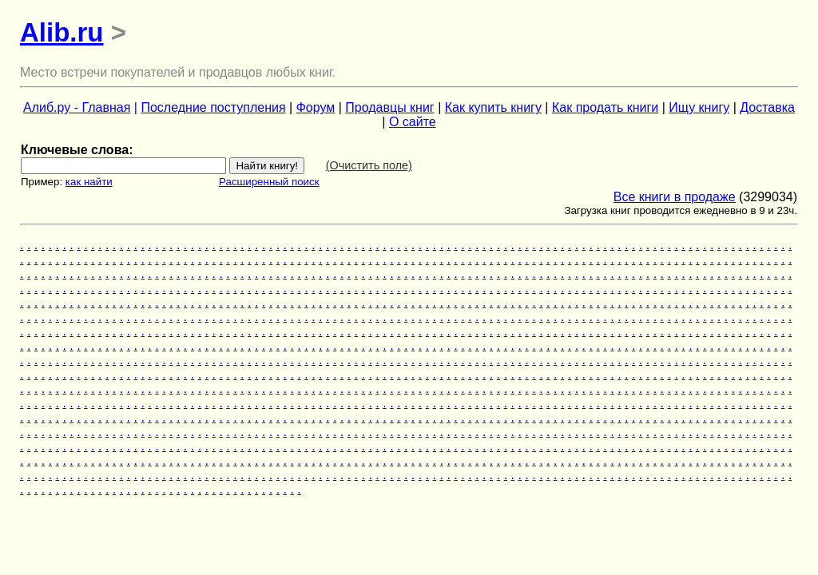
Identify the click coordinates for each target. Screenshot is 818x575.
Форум (316, 107)
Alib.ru (62, 32)
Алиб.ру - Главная (76, 107)
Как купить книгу (493, 107)
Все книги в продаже (675, 197)
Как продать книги (605, 107)
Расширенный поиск (269, 182)
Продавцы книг (389, 107)
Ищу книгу (699, 107)
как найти (89, 182)
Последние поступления (213, 107)
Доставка (767, 107)
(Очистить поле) (369, 165)
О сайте (412, 122)
